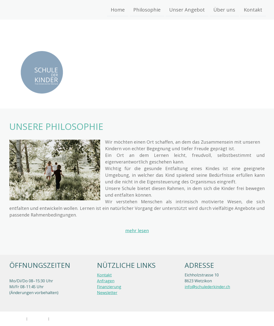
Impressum (16, 318)
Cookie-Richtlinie (62, 318)
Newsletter (107, 292)
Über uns (224, 9)
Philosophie (147, 9)
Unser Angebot (187, 9)
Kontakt (253, 9)
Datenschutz (37, 318)
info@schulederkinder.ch (207, 286)
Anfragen (105, 281)
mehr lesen (137, 230)
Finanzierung (109, 286)
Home (118, 9)
